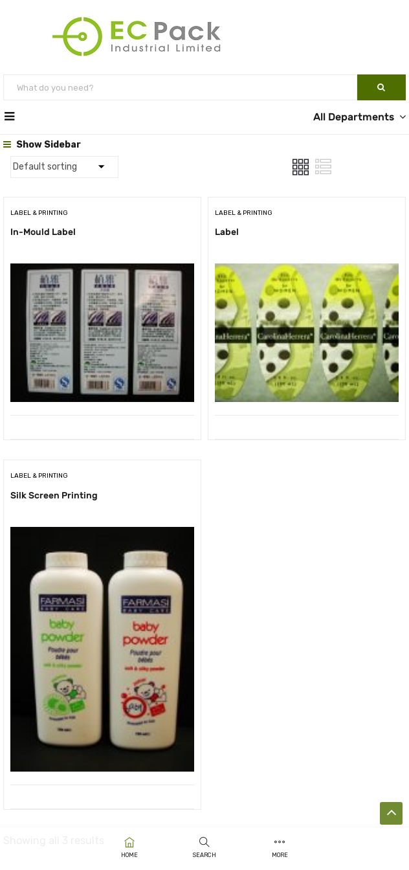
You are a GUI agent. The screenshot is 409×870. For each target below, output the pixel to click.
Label (227, 232)
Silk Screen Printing (54, 495)
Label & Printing (39, 213)
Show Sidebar (42, 144)
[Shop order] (64, 167)
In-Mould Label (43, 232)
